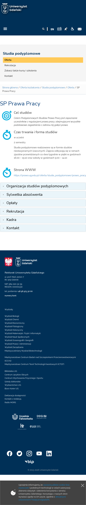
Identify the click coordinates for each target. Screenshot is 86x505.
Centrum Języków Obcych (16, 375)
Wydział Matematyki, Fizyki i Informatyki (23, 333)
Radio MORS (10, 402)
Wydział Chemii (12, 319)
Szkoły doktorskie (12, 381)
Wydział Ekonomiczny (15, 323)
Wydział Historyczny (14, 330)
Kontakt (8, 76)
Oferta (7, 60)
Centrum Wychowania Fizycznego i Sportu (24, 378)
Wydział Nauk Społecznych (17, 337)
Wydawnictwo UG (13, 385)
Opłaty (11, 202)
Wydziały (9, 309)
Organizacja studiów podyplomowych (37, 186)
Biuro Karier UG (11, 388)
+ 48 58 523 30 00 (25, 291)
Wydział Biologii (12, 316)
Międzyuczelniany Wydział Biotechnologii (23, 351)
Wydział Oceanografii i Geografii (19, 340)
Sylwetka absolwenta (24, 194)
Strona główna (10, 87)
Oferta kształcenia (29, 87)
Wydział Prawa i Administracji (18, 344)
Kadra (11, 219)
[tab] (43, 186)
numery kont (10, 295)
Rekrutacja (10, 65)
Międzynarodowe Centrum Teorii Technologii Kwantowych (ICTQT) (34, 364)
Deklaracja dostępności (15, 395)
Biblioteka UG (11, 371)
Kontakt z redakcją (13, 399)
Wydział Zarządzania (14, 347)
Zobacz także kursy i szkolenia (20, 70)
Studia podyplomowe (21, 53)
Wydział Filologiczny (14, 326)
